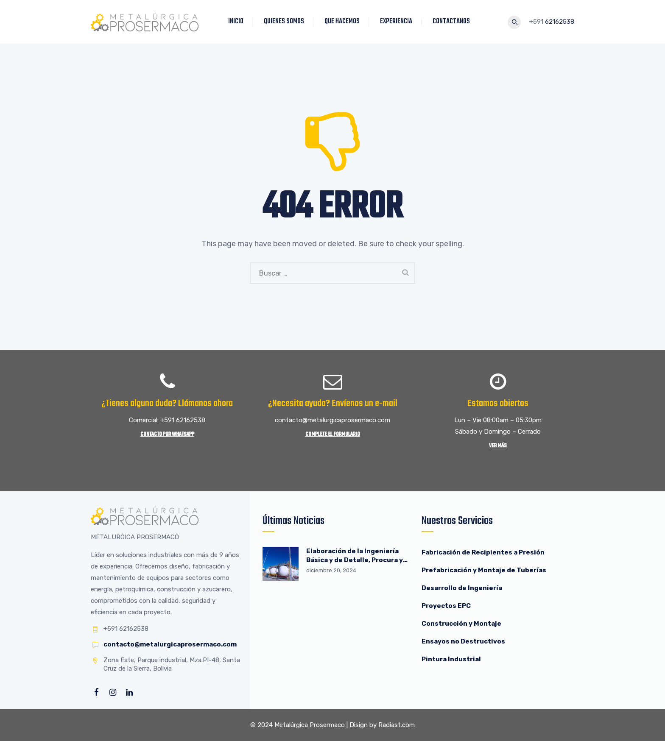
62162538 (559, 21)
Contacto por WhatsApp (167, 434)
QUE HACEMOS (343, 21)
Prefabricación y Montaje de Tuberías (484, 570)
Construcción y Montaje (461, 623)
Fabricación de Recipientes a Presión (484, 552)
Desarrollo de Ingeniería (462, 588)
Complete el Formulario (332, 434)
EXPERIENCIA (398, 21)
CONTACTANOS (453, 21)
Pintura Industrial (451, 659)
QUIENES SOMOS (285, 21)
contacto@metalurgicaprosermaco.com (170, 644)
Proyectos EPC (446, 606)
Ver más (498, 445)
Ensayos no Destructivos (463, 641)
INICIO (237, 21)
